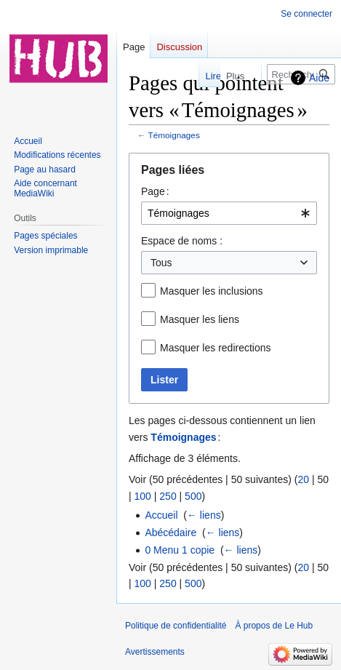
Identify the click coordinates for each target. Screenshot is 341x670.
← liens (204, 515)
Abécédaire (170, 532)
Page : (155, 191)
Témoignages (174, 135)
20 (303, 479)
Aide (319, 78)
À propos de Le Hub (274, 626)
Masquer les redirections (215, 348)
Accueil (161, 515)
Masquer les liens (199, 319)
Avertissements (155, 652)
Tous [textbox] (161, 262)
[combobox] (229, 213)
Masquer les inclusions (211, 291)
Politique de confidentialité (175, 626)
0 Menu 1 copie (179, 550)
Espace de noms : (181, 241)
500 (193, 496)
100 (143, 496)
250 (167, 496)
